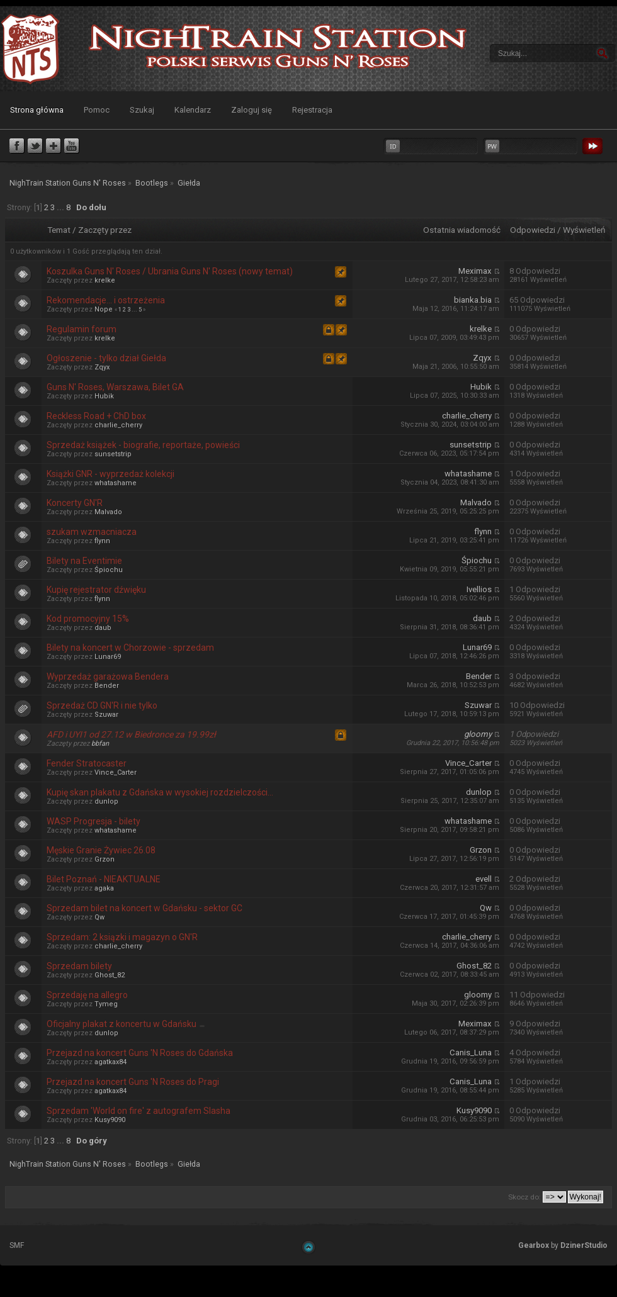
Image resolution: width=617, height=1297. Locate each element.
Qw (99, 917)
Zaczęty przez (105, 230)
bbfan (100, 743)
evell (483, 879)
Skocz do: (524, 1197)
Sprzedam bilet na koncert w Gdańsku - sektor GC (144, 908)
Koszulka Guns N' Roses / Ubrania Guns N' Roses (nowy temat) (170, 271)
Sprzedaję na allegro (87, 995)
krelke (104, 280)
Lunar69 (107, 657)
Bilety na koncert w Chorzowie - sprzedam (130, 648)
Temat (59, 230)
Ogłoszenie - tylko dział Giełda (106, 358)
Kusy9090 (109, 1120)
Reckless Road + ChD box (96, 416)
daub (102, 628)
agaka (104, 888)
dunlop (106, 801)
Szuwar (106, 714)
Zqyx (102, 367)
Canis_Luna (471, 1052)
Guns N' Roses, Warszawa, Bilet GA (115, 387)
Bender (106, 686)
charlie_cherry (118, 425)
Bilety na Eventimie (84, 561)
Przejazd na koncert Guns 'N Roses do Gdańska (140, 1053)
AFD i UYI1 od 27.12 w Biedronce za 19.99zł (131, 734)
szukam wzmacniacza (92, 532)
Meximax (475, 271)
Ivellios (479, 589)
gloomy (478, 734)
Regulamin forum (81, 329)
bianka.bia (473, 300)
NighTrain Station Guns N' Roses (30, 49)
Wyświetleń (584, 230)
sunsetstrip (113, 454)
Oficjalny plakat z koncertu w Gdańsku (121, 1024)
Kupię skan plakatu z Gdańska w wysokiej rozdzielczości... (160, 792)
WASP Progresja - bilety (93, 821)
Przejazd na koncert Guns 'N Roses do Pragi (133, 1082)
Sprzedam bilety (79, 966)
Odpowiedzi (532, 230)
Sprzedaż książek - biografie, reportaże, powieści (143, 445)
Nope (103, 309)
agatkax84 (110, 1062)
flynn (102, 541)
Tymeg (106, 1004)
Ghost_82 (109, 975)
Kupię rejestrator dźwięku (96, 590)
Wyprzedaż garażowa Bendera (108, 676)
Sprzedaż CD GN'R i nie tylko (102, 705)
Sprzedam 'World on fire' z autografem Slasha (138, 1111)
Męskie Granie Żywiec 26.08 (101, 850)
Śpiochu (108, 570)
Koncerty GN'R (75, 503)
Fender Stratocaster (87, 763)
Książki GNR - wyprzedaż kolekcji (110, 474)
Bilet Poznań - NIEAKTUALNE (104, 879)
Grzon (104, 859)
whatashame (115, 483)
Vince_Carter (115, 772)
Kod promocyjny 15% (88, 619)
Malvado (108, 512)
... (61, 207)
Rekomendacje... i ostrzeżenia (106, 300)
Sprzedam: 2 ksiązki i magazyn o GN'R (122, 937)
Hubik (104, 396)
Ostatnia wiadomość (462, 230)
